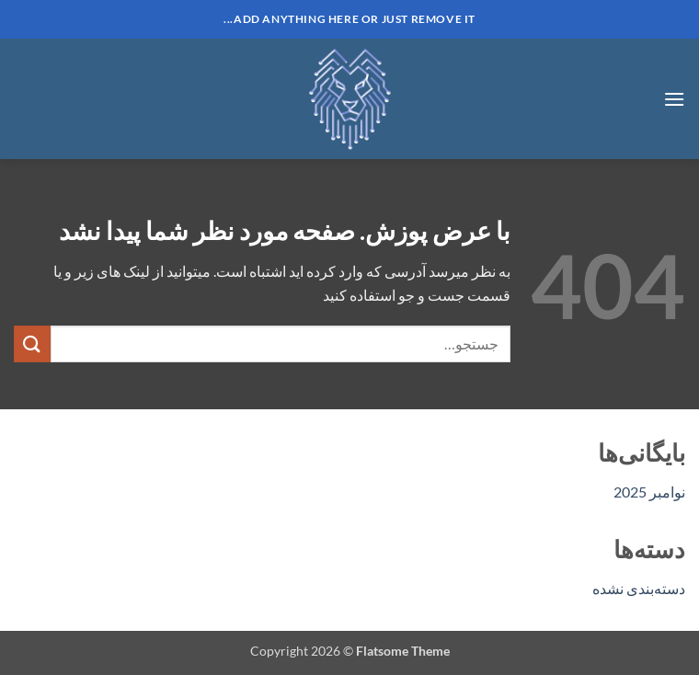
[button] (674, 98)
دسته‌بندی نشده (638, 588)
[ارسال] (32, 343)
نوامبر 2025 (649, 491)
